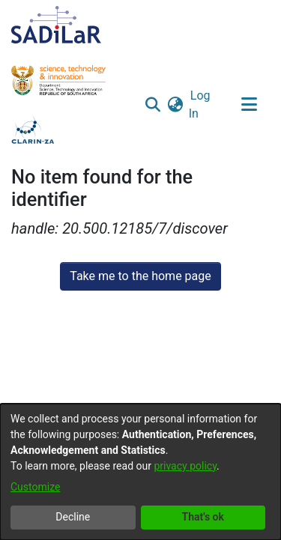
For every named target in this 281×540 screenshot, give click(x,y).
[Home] (56, 24)
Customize (35, 487)
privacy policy (185, 466)
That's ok (203, 517)
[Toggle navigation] (249, 105)
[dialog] (140, 472)
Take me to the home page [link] (140, 276)
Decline (72, 517)
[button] (153, 105)
